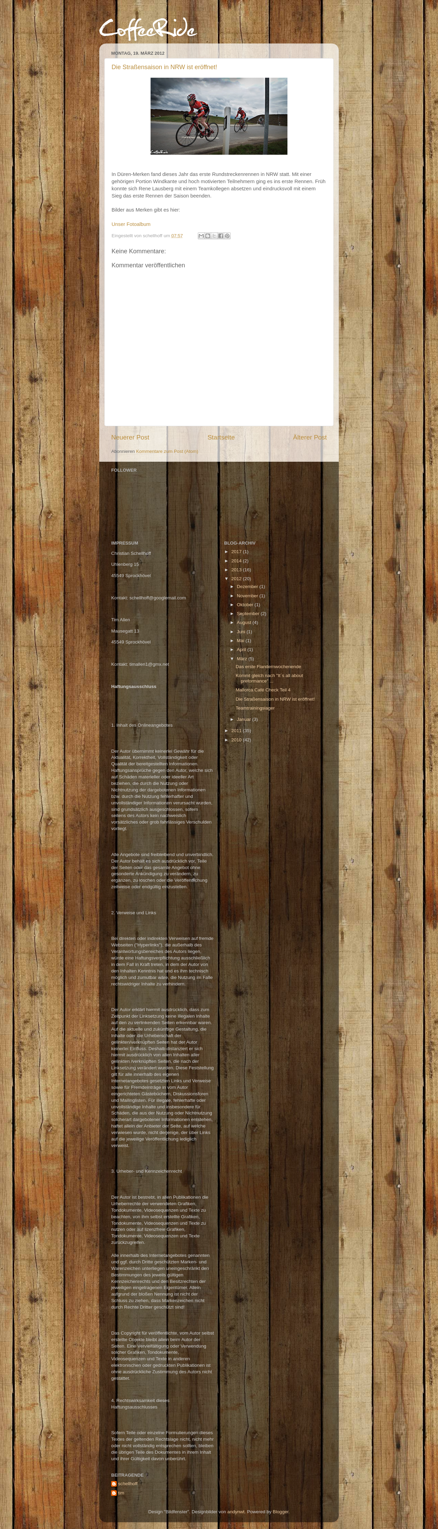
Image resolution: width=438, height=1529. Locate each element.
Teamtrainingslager (255, 708)
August (245, 622)
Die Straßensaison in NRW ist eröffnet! (164, 67)
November (248, 595)
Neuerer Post (130, 437)
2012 (237, 578)
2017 (237, 551)
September (249, 613)
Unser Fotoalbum (131, 224)
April (242, 649)
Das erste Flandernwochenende (268, 666)
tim (121, 1492)
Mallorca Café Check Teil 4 (263, 689)
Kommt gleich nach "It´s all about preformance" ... (269, 678)
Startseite (221, 437)
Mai (241, 640)
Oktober (246, 604)
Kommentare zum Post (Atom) (167, 451)
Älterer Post (310, 437)
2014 (237, 560)
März (242, 658)
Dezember (248, 586)
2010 (237, 739)
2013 (237, 569)
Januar (244, 719)
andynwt (235, 1511)
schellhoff (128, 1483)
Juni (242, 631)
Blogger (280, 1511)
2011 (237, 730)
